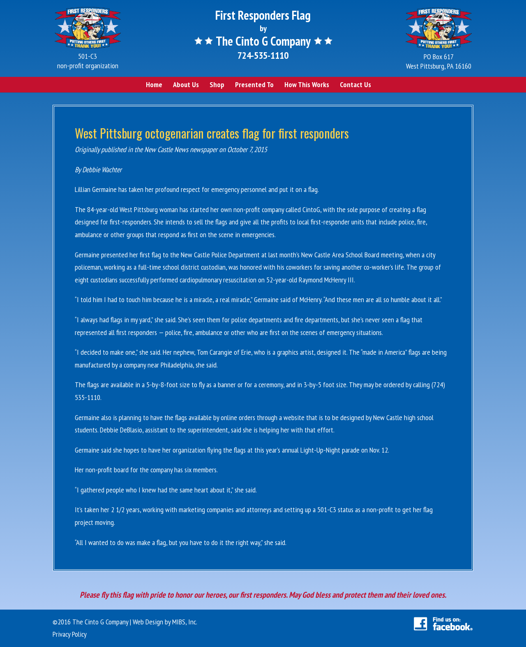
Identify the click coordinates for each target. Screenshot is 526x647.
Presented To (254, 84)
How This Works (306, 84)
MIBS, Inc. (184, 621)
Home (154, 84)
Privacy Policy (70, 634)
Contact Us (355, 84)
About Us (186, 84)
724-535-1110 (263, 55)
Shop (217, 84)
